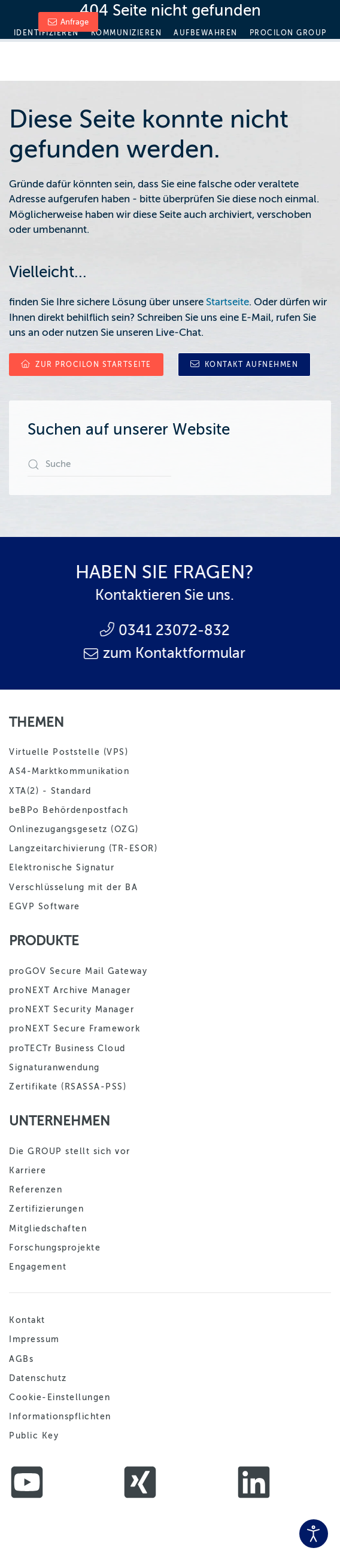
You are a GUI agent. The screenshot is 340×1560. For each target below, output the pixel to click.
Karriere (27, 1170)
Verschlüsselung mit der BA (73, 887)
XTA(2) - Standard (50, 791)
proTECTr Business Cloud (67, 1048)
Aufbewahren (206, 33)
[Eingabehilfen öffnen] (313, 1533)
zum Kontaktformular (110, 653)
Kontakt (27, 1320)
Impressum (34, 1339)
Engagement (37, 1266)
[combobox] (99, 465)
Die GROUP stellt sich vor (69, 1151)
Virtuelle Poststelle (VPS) (68, 752)
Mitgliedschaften (48, 1228)
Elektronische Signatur (61, 867)
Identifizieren (46, 33)
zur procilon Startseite (86, 364)
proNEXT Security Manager (71, 1009)
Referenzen (35, 1189)
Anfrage (68, 21)
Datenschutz (38, 1378)
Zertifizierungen (46, 1208)
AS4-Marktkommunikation (69, 771)
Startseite (227, 302)
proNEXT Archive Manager (70, 990)
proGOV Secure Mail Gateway (78, 971)
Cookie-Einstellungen (59, 1397)
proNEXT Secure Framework (74, 1028)
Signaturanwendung (54, 1067)
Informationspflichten (60, 1416)
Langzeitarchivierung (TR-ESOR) (83, 848)
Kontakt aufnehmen (244, 364)
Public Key (34, 1435)
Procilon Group (288, 33)
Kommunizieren (126, 33)
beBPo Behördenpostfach (68, 810)
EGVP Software (44, 906)
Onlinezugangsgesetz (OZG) (74, 829)
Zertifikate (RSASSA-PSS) (67, 1086)
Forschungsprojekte (55, 1247)
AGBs (21, 1359)
